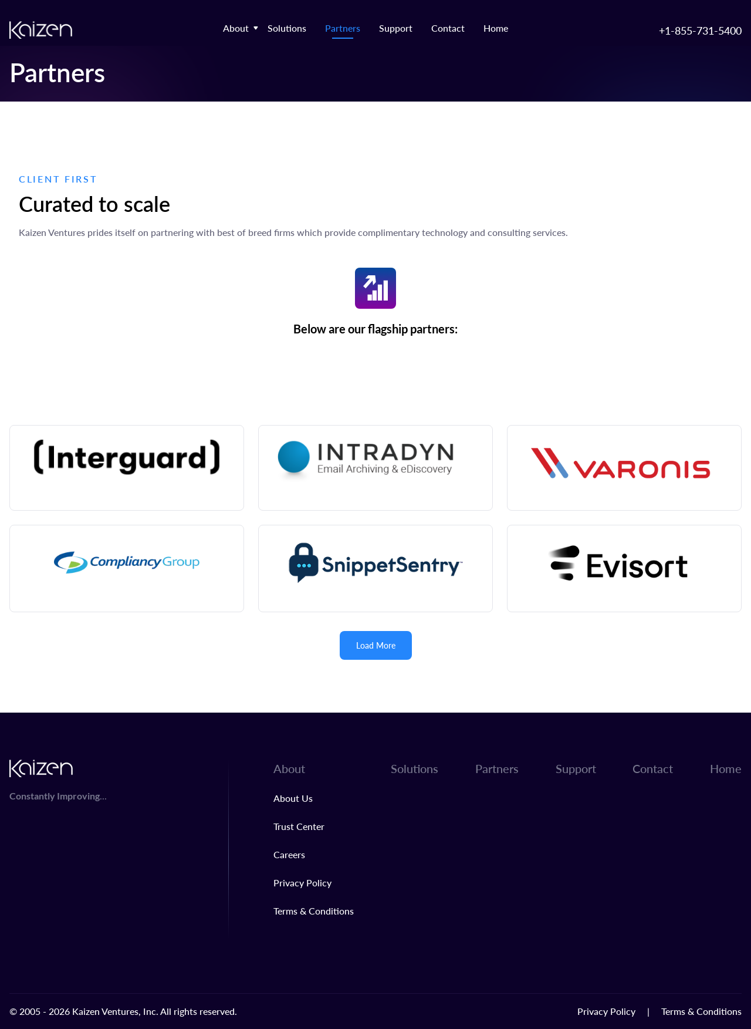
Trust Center (298, 826)
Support (395, 28)
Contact (448, 28)
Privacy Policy (302, 882)
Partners (342, 28)
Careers (289, 854)
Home (495, 28)
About (236, 28)
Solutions (287, 28)
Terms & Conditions (313, 911)
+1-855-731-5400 (700, 30)
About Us (293, 798)
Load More (375, 645)
